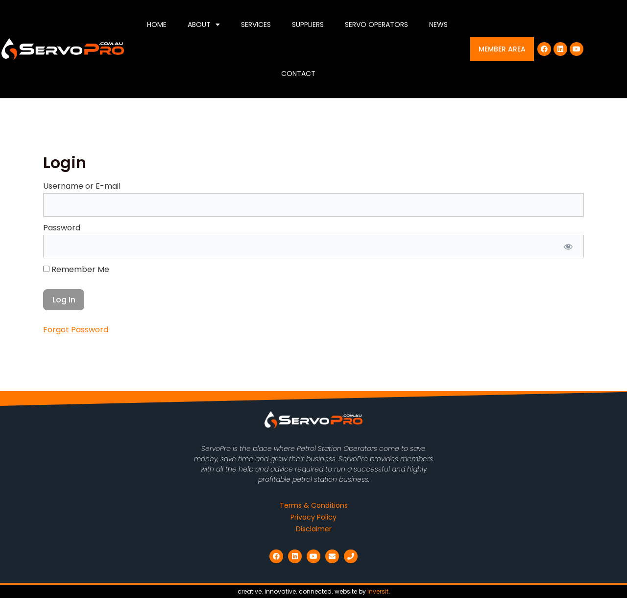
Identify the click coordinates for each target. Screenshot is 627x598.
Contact (298, 73)
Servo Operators (376, 24)
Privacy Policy (313, 517)
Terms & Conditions (314, 505)
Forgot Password (75, 329)
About (204, 24)
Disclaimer (314, 529)
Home (157, 24)
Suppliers (308, 24)
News (438, 24)
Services (256, 24)
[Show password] (568, 246)
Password (61, 227)
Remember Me (76, 269)
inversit (377, 591)
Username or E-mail (82, 186)
